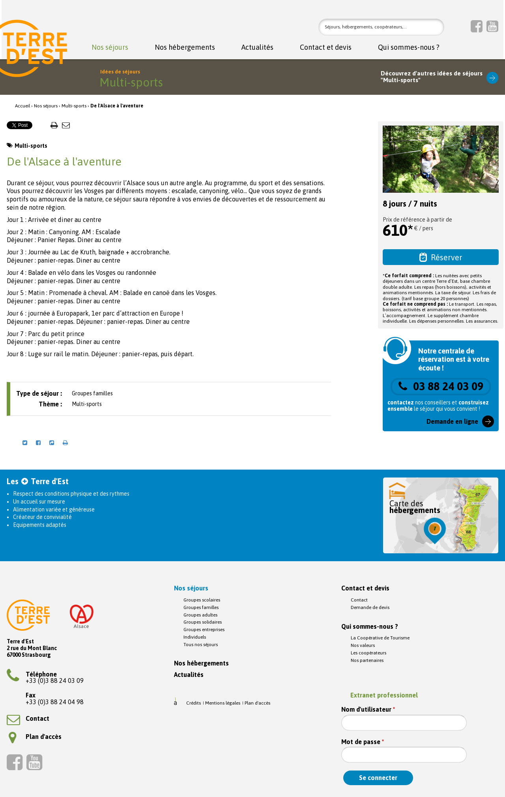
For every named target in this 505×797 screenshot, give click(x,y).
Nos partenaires (367, 660)
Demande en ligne (452, 421)
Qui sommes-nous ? (409, 47)
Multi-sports (74, 106)
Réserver (440, 257)
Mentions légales (222, 703)
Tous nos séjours (200, 644)
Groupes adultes (200, 615)
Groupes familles (201, 607)
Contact (28, 718)
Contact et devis (326, 47)
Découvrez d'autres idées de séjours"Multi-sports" (432, 76)
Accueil (22, 106)
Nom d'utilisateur (368, 709)
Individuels (194, 637)
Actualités (257, 47)
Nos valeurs (363, 645)
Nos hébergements (185, 47)
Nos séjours (110, 47)
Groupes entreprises (203, 629)
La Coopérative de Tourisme (380, 638)
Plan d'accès (35, 736)
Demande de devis (370, 607)
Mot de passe (362, 742)
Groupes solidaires (202, 622)
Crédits (193, 703)
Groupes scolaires (201, 600)
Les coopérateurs (368, 653)
